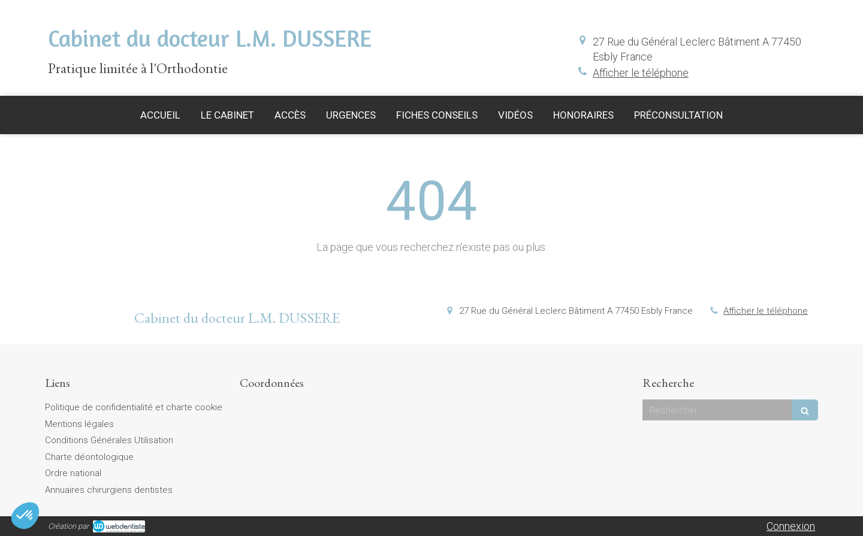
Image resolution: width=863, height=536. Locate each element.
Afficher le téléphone (641, 72)
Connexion (791, 526)
